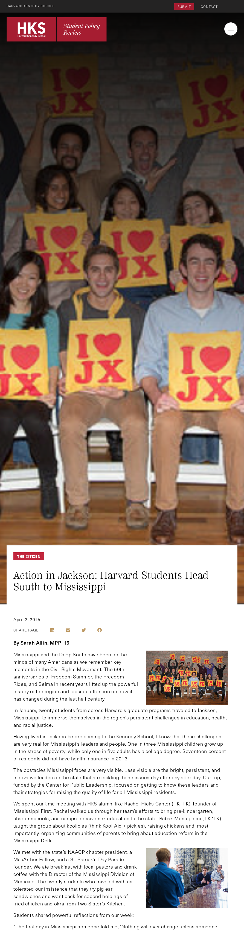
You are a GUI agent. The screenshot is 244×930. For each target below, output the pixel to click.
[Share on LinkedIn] (52, 630)
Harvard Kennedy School (32, 6)
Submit (184, 6)
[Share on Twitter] (84, 630)
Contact (209, 6)
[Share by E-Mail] (68, 630)
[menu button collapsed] (230, 29)
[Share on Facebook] (99, 630)
